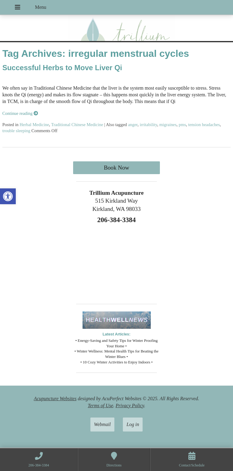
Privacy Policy (130, 405)
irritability (148, 124)
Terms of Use (100, 405)
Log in (133, 424)
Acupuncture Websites (55, 398)
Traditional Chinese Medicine (77, 124)
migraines (168, 124)
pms (182, 124)
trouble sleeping (16, 130)
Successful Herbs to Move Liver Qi (62, 68)
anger (132, 124)
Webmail (102, 424)
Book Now (116, 167)
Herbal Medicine (34, 124)
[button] (8, 196)
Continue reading (20, 113)
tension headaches (204, 124)
